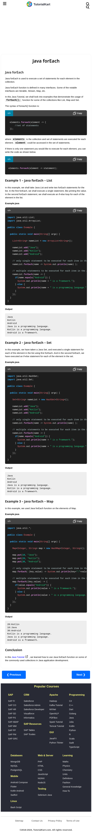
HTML (41, 766)
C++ (71, 705)
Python (72, 730)
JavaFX (53, 738)
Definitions (68, 778)
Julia (71, 722)
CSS (40, 770)
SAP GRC (13, 739)
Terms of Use (72, 821)
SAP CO (12, 705)
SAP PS (12, 718)
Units (65, 774)
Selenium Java (45, 795)
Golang (72, 714)
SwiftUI (14, 795)
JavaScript (43, 774)
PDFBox (53, 718)
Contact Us (36, 821)
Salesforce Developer (34, 709)
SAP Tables (29, 730)
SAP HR (12, 709)
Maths (65, 762)
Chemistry (67, 770)
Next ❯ (80, 674)
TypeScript (74, 747)
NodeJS (41, 783)
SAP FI (11, 701)
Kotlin (72, 726)
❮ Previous (14, 674)
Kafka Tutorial (55, 705)
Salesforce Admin (32, 705)
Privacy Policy (55, 821)
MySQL (14, 766)
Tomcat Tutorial (56, 726)
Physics (66, 766)
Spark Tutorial (56, 722)
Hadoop (53, 701)
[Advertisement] (46, 31)
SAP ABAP (13, 722)
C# (70, 701)
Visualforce (29, 714)
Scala (72, 739)
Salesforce (29, 701)
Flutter (14, 787)
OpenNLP (54, 714)
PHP (40, 762)
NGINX (41, 778)
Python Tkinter (56, 743)
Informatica (29, 718)
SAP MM (12, 726)
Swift (71, 743)
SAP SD (12, 714)
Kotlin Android (17, 791)
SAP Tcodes (29, 734)
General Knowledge (72, 787)
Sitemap (19, 821)
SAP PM (12, 734)
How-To (66, 791)
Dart (71, 709)
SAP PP (12, 730)
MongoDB (15, 762)
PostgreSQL (16, 770)
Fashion (66, 783)
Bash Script (16, 807)
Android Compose (19, 782)
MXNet (52, 709)
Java (71, 718)
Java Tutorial (18, 657)
